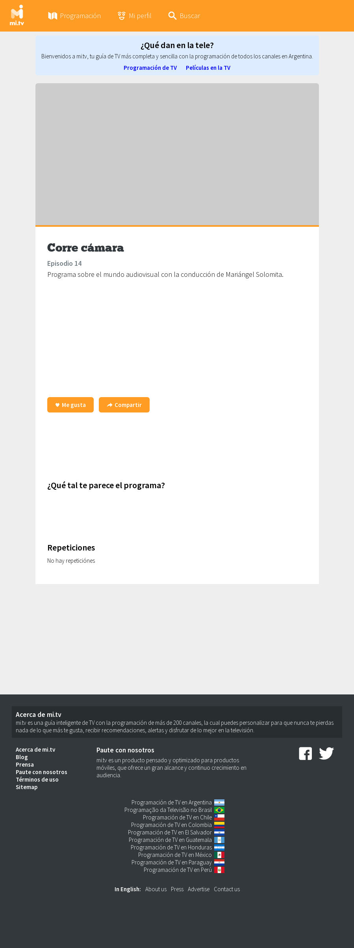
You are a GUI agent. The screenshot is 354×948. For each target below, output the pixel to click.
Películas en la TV (208, 67)
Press (177, 889)
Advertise (198, 889)
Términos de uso (37, 779)
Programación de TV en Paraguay (172, 862)
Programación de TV (150, 67)
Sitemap (26, 787)
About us (156, 889)
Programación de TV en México (175, 854)
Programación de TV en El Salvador (170, 832)
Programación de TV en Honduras (171, 847)
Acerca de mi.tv (35, 749)
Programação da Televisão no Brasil (168, 810)
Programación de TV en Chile (177, 817)
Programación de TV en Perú (178, 869)
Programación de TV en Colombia (171, 825)
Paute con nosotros (41, 772)
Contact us (227, 889)
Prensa (25, 764)
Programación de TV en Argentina (172, 802)
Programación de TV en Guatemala (170, 839)
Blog (22, 757)
